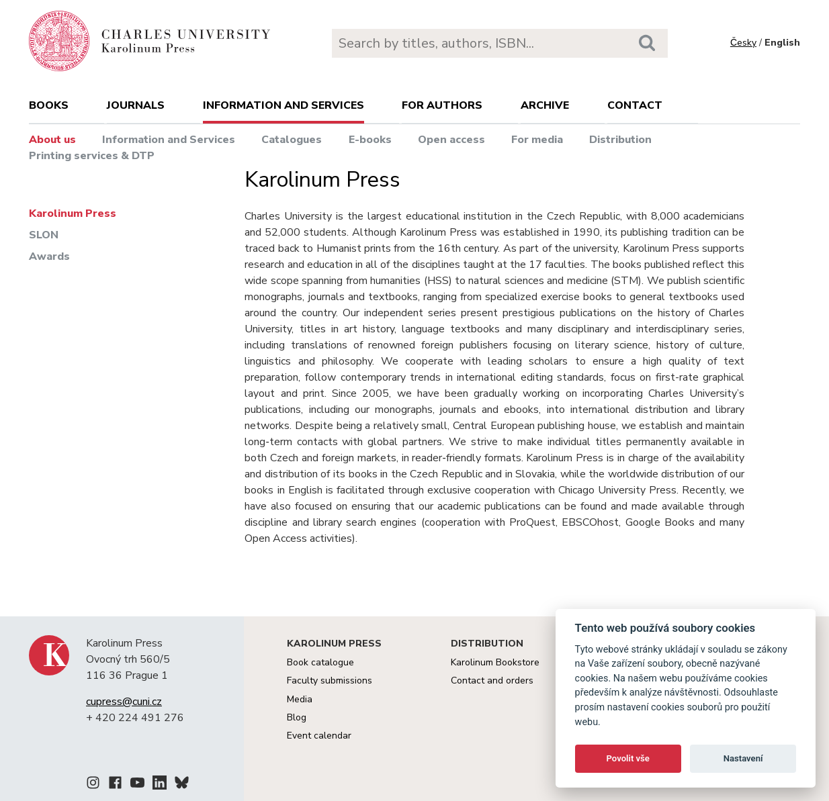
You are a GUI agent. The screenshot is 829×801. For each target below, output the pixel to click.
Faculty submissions (329, 680)
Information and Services (168, 139)
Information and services (283, 105)
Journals (136, 105)
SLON (43, 235)
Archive (545, 105)
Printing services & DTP (92, 155)
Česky (743, 42)
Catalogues (291, 139)
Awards (49, 256)
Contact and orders (492, 680)
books (49, 105)
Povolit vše (628, 758)
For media (537, 139)
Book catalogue (320, 662)
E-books (370, 139)
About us (52, 139)
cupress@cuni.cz (124, 701)
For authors (442, 105)
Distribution (620, 139)
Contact (634, 105)
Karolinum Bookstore (495, 662)
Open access (451, 139)
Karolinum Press (72, 213)
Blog (296, 717)
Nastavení (743, 758)
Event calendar (319, 735)
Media (299, 699)
